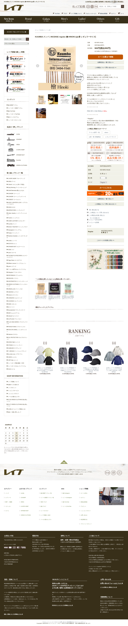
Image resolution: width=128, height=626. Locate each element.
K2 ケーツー (11, 307)
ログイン (113, 13)
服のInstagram (66, 493)
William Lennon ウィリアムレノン (17, 263)
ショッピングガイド (13, 393)
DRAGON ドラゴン (13, 278)
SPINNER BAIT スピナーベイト (16, 246)
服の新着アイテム (13, 105)
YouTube (57, 13)
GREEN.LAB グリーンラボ (15, 289)
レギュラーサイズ (110, 137)
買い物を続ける (94, 210)
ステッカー (8, 506)
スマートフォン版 (21, 32)
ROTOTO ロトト (12, 243)
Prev (37, 65)
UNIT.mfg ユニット (13, 360)
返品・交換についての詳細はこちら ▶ (13, 614)
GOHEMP (23, 497)
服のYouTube (11, 111)
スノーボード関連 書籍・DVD (16, 363)
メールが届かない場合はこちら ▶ (108, 587)
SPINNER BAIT (24, 510)
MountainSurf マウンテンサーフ (16, 310)
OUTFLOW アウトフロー (15, 319)
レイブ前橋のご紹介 (45, 515)
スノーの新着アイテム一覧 (47, 497)
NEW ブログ (44, 502)
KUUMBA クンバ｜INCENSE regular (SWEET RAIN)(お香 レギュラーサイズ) (68, 297)
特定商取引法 (84, 519)
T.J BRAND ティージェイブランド (17, 351)
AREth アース (11, 181)
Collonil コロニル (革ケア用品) (16, 184)
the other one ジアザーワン (15, 354)
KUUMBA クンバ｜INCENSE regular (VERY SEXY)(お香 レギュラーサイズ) (41, 297)
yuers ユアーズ (12, 266)
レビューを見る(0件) (95, 220)
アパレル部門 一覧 (94, 132)
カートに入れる (106, 188)
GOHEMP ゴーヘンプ (14, 193)
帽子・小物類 (9, 502)
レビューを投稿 (94, 222)
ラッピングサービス (13, 390)
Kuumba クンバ (43, 30)
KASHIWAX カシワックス (15, 301)
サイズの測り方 (95, 218)
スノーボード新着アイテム (15, 108)
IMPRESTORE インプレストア (16, 210)
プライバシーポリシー (86, 523)
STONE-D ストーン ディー (15, 345)
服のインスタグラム (13, 117)
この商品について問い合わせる (99, 212)
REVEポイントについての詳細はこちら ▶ (62, 605)
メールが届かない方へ (14, 396)
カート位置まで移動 (105, 57)
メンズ (7, 493)
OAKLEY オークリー (13, 316)
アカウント (83, 506)
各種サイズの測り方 (13, 384)
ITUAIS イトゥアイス (13, 218)
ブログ (65, 13)
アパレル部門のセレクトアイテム (17, 269)
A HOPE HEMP (24, 506)
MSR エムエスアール (13, 313)
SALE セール (11, 369)
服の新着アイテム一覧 (46, 493)
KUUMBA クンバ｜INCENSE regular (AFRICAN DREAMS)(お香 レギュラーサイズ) (54, 297)
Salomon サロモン (13, 334)
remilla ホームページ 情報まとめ (16, 409)
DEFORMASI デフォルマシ (15, 275)
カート (122, 13)
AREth (22, 502)
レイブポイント (12, 387)
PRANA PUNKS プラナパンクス (16, 326)
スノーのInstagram (67, 497)
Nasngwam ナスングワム (15, 230)
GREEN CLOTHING (26, 515)
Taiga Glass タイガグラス (15, 260)
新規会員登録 (103, 13)
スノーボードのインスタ (14, 120)
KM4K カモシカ (12, 304)
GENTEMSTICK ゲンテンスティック (18, 281)
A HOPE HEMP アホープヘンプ (16, 178)
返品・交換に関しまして (14, 412)
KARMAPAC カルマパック (15, 298)
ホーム (36, 30)
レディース (8, 497)
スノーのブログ (44, 510)
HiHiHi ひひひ (11, 207)
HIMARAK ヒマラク (13, 292)
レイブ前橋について (76, 13)
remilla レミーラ (12, 240)
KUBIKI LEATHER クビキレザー (16, 221)
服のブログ (43, 506)
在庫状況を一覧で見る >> (106, 62)
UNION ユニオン (12, 357)
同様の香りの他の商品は (97, 111)
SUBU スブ (11, 249)
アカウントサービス (91, 13)
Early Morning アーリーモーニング (17, 187)
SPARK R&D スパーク (14, 342)
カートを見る (84, 493)
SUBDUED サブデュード (14, 348)
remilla (22, 493)
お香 (49, 30)
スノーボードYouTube (14, 114)
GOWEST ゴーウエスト (14, 199)
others (106, 132)
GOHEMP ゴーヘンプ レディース (17, 196)
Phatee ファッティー (13, 233)
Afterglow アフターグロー (15, 272)
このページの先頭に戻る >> (105, 240)
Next (81, 65)
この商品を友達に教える (97, 215)
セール (7, 510)
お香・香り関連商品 (95, 137)
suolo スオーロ (12, 252)
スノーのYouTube (67, 506)
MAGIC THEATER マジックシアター (18, 227)
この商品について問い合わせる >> (105, 67)
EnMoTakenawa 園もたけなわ (16, 190)
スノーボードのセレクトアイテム (17, 366)
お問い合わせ (84, 515)
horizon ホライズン (13, 295)
